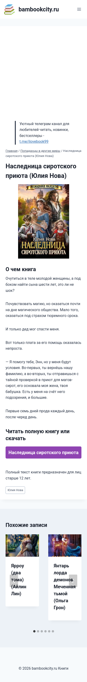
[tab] (34, 631)
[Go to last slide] (14, 581)
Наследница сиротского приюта (44, 452)
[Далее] (73, 581)
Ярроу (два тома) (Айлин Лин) (18, 579)
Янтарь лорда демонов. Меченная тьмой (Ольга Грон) (65, 586)
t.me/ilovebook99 (33, 141)
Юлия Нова (15, 490)
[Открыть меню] (79, 9)
